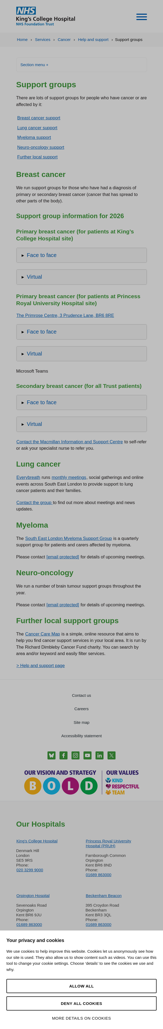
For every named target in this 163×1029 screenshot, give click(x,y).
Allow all (81, 986)
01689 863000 (99, 874)
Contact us (81, 695)
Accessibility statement (81, 735)
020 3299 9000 (30, 870)
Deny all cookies (81, 1003)
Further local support (37, 156)
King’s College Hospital (37, 841)
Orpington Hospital (33, 895)
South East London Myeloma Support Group (68, 538)
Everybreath (28, 477)
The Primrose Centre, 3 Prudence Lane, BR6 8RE (65, 315)
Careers (81, 708)
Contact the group (35, 502)
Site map (81, 722)
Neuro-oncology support (40, 147)
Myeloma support (34, 137)
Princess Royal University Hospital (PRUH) (108, 843)
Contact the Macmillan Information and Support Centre (70, 441)
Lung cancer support (37, 127)
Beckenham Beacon (104, 895)
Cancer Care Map (42, 633)
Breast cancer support (38, 117)
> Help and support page (41, 665)
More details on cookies (81, 1018)
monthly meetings (69, 477)
